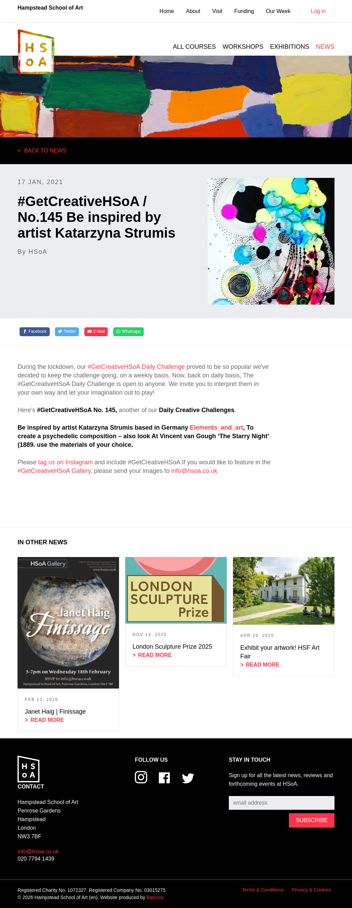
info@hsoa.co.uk (194, 470)
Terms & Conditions (262, 890)
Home (167, 11)
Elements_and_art (216, 427)
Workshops (243, 46)
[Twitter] (67, 331)
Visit (217, 11)
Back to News (45, 151)
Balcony (155, 897)
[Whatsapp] (128, 331)
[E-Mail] (96, 331)
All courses (194, 46)
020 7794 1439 (35, 859)
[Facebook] (35, 331)
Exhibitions (289, 46)
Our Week (278, 11)
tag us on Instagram (65, 462)
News (325, 46)
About (193, 11)
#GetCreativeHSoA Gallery (54, 470)
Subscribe (241, 791)
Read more (47, 720)
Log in (318, 11)
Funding (244, 11)
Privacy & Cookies (311, 890)
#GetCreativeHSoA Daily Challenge (136, 366)
